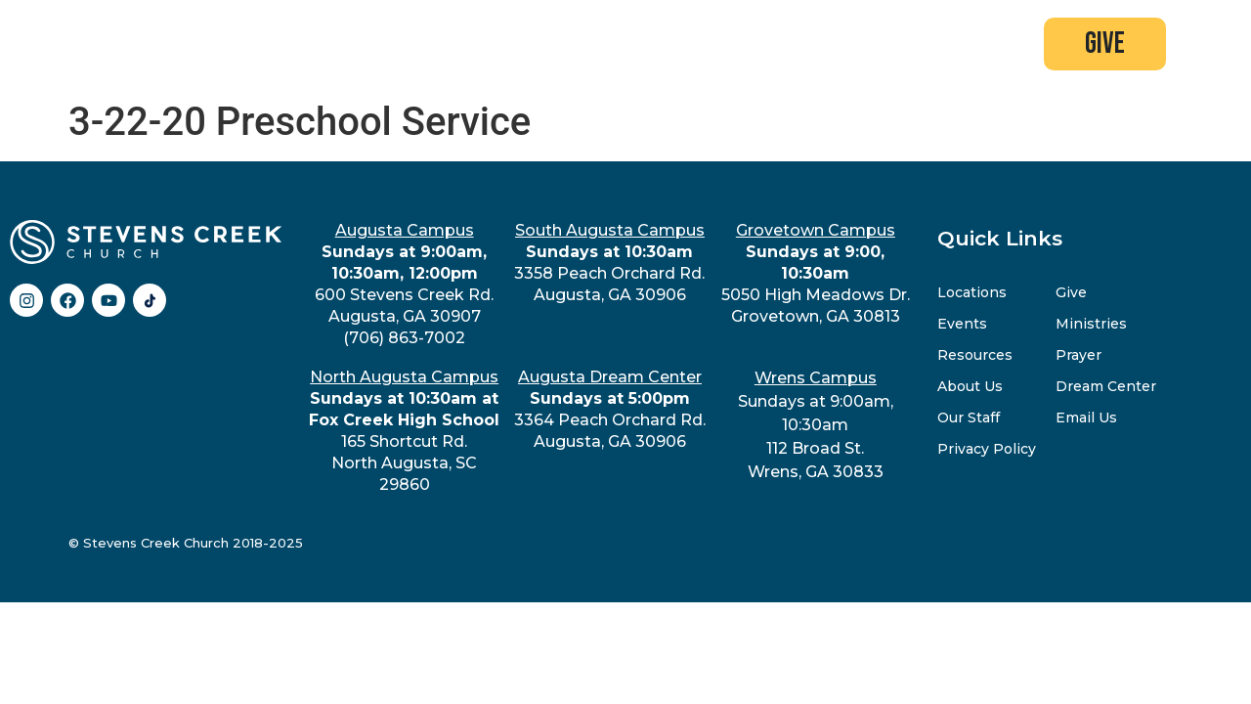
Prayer (1078, 355)
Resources (975, 355)
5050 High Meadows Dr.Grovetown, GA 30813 (815, 273)
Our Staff (968, 417)
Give (1071, 292)
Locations (972, 292)
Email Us (1086, 417)
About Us (970, 386)
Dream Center (1106, 386)
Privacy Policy (986, 449)
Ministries (1091, 323)
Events (962, 323)
